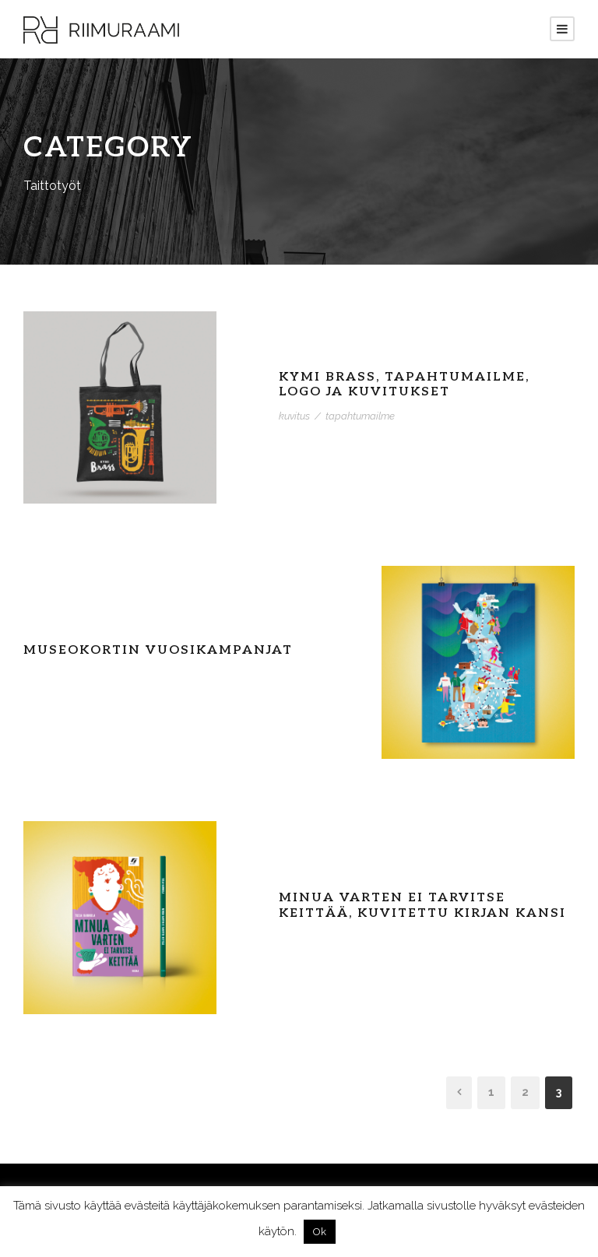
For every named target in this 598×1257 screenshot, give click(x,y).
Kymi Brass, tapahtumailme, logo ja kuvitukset (404, 384)
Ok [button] (319, 1232)
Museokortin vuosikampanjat (158, 650)
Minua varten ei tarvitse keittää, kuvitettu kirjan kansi (422, 905)
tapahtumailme (360, 416)
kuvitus (294, 416)
